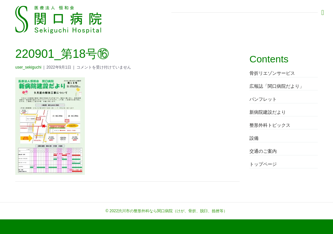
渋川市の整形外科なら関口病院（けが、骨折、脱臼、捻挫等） (172, 211)
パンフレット (263, 99)
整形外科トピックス (269, 125)
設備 (254, 138)
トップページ (263, 164)
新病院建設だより (267, 112)
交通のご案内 (263, 151)
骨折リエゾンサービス (272, 73)
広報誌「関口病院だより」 (276, 86)
